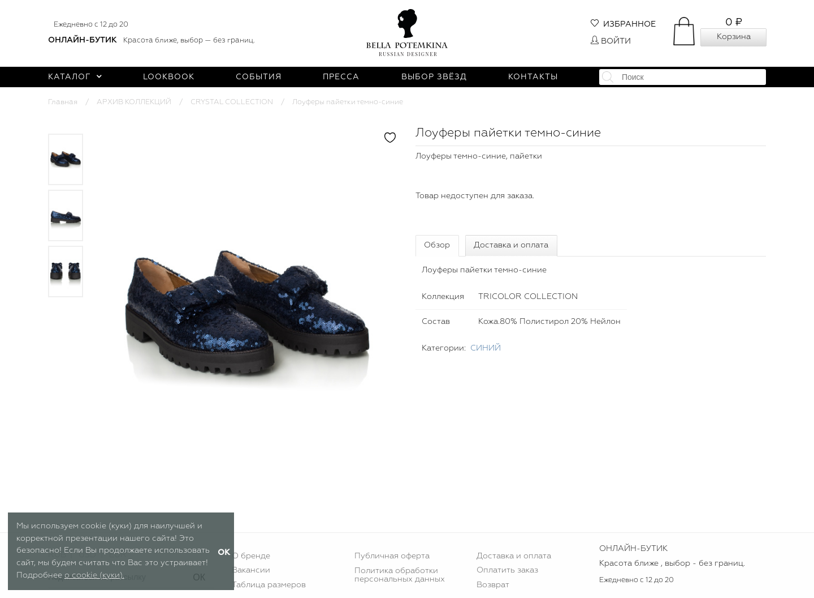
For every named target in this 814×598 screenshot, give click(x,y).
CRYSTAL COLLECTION (231, 102)
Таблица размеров (269, 585)
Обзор (437, 245)
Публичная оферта (392, 556)
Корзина (734, 37)
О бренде (251, 556)
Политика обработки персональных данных (399, 575)
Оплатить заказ (507, 570)
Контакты (533, 77)
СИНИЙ (485, 348)
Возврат (493, 585)
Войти (611, 41)
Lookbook (168, 77)
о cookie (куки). (94, 575)
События (259, 77)
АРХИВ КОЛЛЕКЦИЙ (134, 102)
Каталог (75, 77)
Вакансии (251, 570)
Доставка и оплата (511, 245)
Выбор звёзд (434, 77)
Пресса (341, 77)
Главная (62, 102)
